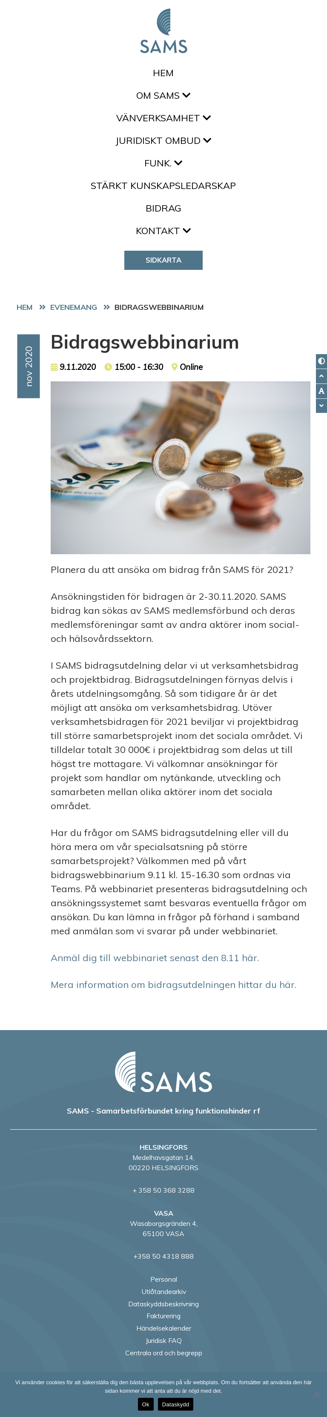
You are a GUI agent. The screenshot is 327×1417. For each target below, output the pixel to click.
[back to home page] (163, 1071)
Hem (163, 73)
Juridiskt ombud (163, 140)
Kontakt (163, 231)
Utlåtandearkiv (163, 1291)
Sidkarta (163, 259)
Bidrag (163, 208)
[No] (316, 1394)
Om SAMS (163, 95)
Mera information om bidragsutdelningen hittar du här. (173, 984)
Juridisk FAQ (164, 1340)
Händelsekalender (163, 1328)
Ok (145, 1404)
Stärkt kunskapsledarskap (163, 186)
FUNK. (163, 163)
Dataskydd (175, 1404)
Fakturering (163, 1315)
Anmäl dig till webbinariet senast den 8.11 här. (155, 958)
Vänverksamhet (163, 118)
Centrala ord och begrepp (163, 1352)
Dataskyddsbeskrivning (163, 1304)
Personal (163, 1279)
